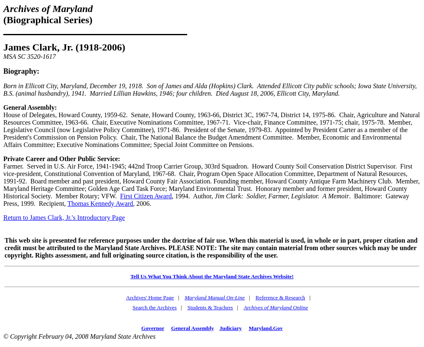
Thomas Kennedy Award (100, 203)
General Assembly (192, 328)
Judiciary (230, 328)
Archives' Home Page (150, 297)
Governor (152, 328)
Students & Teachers (210, 307)
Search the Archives (154, 307)
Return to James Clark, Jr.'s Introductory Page (64, 217)
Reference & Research (280, 297)
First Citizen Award (146, 196)
